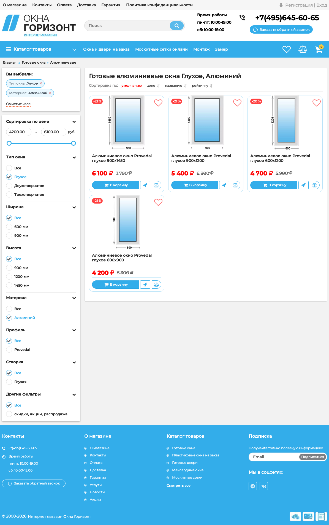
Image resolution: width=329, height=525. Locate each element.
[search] (134, 25)
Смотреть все (179, 485)
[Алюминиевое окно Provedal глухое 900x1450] (126, 127)
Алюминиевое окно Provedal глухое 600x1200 (280, 159)
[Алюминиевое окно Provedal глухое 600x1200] (285, 127)
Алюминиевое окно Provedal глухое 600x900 (122, 259)
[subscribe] (288, 457)
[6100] (53, 132)
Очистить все (18, 104)
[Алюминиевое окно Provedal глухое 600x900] (126, 227)
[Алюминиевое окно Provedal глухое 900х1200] (206, 127)
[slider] (9, 143)
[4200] (18, 132)
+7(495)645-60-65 (287, 17)
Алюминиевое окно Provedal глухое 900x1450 (122, 159)
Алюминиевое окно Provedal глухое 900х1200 (201, 159)
